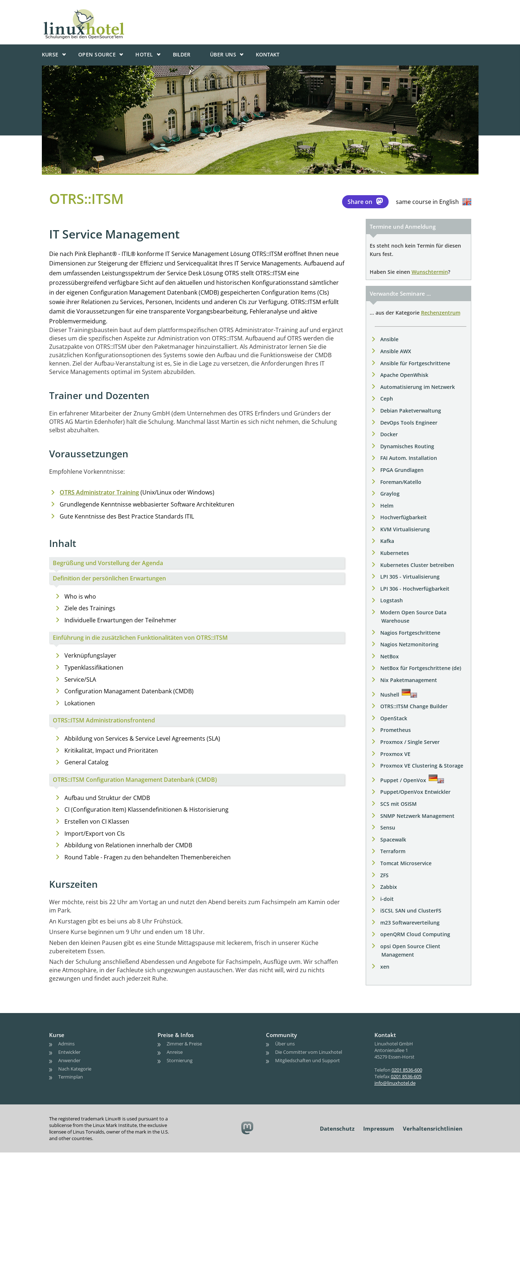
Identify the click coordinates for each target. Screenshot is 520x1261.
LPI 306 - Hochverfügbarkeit (414, 588)
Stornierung (179, 1060)
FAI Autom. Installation (408, 457)
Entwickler (69, 1052)
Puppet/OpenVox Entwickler (415, 791)
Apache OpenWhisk (404, 374)
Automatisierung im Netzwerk (417, 386)
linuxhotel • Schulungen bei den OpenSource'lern (105, 12)
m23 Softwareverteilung (410, 922)
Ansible (389, 339)
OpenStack (393, 718)
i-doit (387, 898)
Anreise (175, 1052)
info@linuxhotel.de (395, 1083)
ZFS (384, 875)
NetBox (389, 656)
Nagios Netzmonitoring (409, 644)
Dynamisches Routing (407, 446)
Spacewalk (393, 839)
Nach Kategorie (74, 1068)
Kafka (387, 540)
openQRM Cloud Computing (415, 934)
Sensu (387, 827)
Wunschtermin (430, 271)
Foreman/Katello (400, 481)
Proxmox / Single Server (410, 741)
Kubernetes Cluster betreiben (417, 564)
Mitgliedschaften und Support (307, 1060)
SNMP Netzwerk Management (417, 815)
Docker (389, 434)
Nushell (389, 694)
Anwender (69, 1060)
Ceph (386, 398)
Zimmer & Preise (184, 1043)
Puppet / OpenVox (403, 780)
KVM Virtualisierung (405, 529)
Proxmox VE (395, 753)
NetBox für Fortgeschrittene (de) (420, 668)
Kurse (50, 54)
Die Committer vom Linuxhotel (308, 1052)
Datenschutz (337, 1128)
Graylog (390, 493)
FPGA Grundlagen (402, 469)
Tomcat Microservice (406, 863)
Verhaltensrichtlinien (433, 1128)
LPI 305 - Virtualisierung (410, 576)
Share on (365, 201)
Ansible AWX (395, 351)
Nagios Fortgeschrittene (410, 632)
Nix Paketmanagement (408, 680)
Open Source (97, 54)
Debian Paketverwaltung (410, 410)
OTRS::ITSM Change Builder (414, 706)
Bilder (181, 54)
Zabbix (388, 886)
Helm (386, 505)
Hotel (144, 54)
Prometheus (395, 729)
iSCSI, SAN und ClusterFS (410, 910)
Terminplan (70, 1076)
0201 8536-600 (407, 1070)
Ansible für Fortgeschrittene (415, 363)
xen (384, 966)
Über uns (223, 54)
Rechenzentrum (440, 312)
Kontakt (267, 54)
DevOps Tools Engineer (408, 422)
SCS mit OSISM (398, 803)
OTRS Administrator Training (99, 492)
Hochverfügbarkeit (403, 517)
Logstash (391, 600)
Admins (66, 1043)
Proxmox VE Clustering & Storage (421, 765)
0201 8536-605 (406, 1076)
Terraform (392, 851)
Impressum (378, 1128)
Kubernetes (394, 552)
